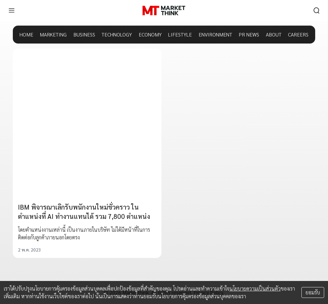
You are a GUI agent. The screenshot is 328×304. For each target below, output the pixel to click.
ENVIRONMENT (215, 34)
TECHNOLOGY (117, 34)
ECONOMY (150, 34)
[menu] (11, 10)
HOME (26, 34)
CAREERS (298, 34)
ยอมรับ (313, 292)
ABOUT (274, 34)
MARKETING (53, 34)
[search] (316, 10)
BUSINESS (84, 34)
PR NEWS (249, 34)
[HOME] (164, 10)
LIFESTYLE (180, 34)
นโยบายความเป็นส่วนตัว (255, 288)
